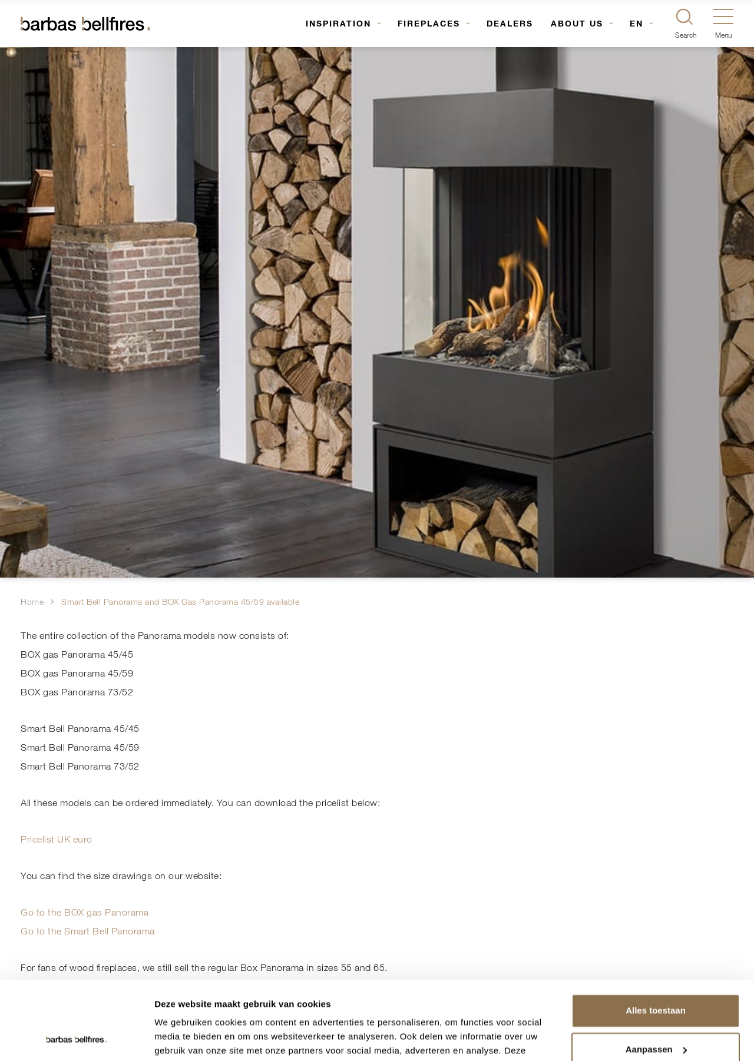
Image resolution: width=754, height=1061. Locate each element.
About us (577, 23)
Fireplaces (429, 23)
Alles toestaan (656, 937)
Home (32, 601)
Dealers (510, 23)
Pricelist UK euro (56, 839)
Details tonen (182, 1038)
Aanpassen (656, 975)
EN (636, 23)
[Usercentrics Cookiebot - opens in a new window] (76, 1038)
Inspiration (338, 23)
